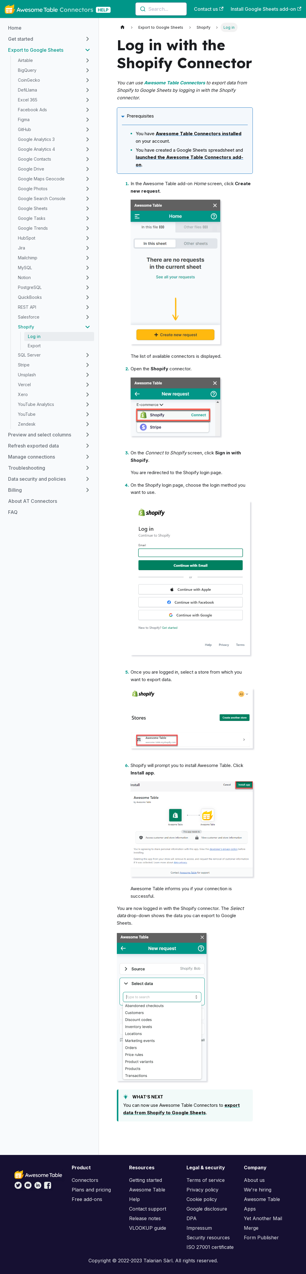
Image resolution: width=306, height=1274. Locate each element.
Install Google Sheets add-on (266, 9)
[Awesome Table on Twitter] (18, 1187)
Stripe (24, 364)
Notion (24, 277)
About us (254, 1180)
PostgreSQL (30, 287)
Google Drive (31, 168)
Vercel (24, 384)
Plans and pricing (91, 1190)
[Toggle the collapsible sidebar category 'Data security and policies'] (87, 479)
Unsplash (27, 374)
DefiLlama (27, 89)
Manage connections (31, 457)
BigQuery (27, 70)
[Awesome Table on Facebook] (47, 1187)
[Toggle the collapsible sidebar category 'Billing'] (87, 490)
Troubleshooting (26, 468)
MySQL (25, 267)
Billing (15, 490)
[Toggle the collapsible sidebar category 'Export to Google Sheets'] (87, 50)
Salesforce (28, 316)
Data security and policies (37, 479)
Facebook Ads (32, 109)
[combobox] (161, 9)
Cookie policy (201, 1199)
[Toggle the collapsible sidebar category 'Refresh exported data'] (87, 445)
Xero (23, 394)
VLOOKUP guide (147, 1228)
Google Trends (33, 228)
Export (34, 345)
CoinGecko (29, 80)
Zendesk (27, 424)
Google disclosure (206, 1209)
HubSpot (26, 238)
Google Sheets (33, 208)
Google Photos (33, 188)
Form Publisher (261, 1237)
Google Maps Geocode (41, 178)
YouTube (27, 414)
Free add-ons (87, 1199)
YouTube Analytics (36, 404)
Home (15, 28)
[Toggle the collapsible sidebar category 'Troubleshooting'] (87, 467)
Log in (34, 336)
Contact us (208, 9)
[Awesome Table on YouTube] (28, 1187)
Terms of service (205, 1180)
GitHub (24, 129)
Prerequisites (140, 116)
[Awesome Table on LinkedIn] (38, 1187)
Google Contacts (34, 159)
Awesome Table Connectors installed (198, 133)
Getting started (145, 1180)
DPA (191, 1218)
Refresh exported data (33, 446)
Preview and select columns (39, 435)
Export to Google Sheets (35, 50)
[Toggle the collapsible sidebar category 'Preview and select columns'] (87, 434)
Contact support (147, 1209)
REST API (27, 307)
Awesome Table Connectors (174, 83)
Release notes (145, 1218)
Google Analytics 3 (36, 139)
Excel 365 (27, 99)
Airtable (25, 60)
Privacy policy (202, 1190)
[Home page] (122, 27)
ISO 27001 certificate (210, 1247)
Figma (24, 119)
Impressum (199, 1228)
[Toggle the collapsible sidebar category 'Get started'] (87, 39)
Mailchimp (27, 257)
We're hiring (257, 1190)
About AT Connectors (32, 501)
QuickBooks (30, 297)
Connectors (85, 1180)
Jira (21, 247)
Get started (20, 39)
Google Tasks (31, 218)
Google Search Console (41, 198)
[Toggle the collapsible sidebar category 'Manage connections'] (87, 456)
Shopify (26, 326)
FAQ (13, 512)
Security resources (208, 1237)
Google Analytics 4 (36, 149)
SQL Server (29, 354)
